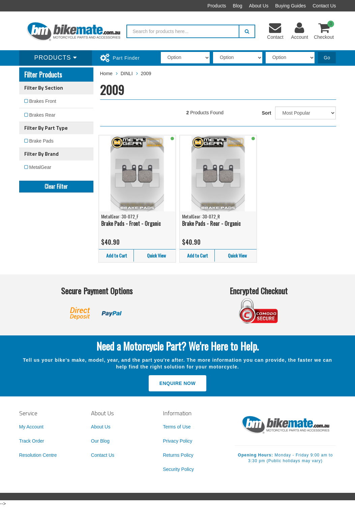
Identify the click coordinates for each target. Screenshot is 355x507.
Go (327, 57)
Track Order (31, 441)
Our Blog (100, 441)
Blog (237, 5)
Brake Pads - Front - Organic (131, 223)
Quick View (156, 255)
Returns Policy (178, 455)
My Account (31, 426)
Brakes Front (42, 101)
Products (216, 5)
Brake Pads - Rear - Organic (211, 223)
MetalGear (40, 167)
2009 (146, 73)
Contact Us (324, 5)
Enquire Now (177, 383)
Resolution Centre (38, 455)
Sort (266, 113)
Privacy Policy (177, 441)
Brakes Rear (42, 115)
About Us (259, 5)
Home (106, 73)
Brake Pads (41, 141)
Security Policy (178, 469)
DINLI (127, 73)
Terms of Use (176, 426)
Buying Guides (290, 5)
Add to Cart (116, 255)
